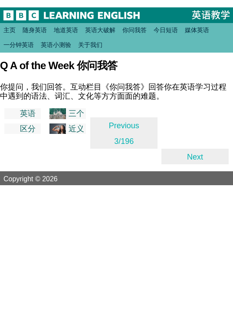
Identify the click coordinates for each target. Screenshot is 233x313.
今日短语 (166, 30)
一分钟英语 (18, 44)
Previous (124, 125)
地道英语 (66, 30)
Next (195, 157)
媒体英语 (197, 30)
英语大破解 (100, 30)
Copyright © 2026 (41, 179)
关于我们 (90, 44)
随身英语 (35, 30)
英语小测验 (56, 44)
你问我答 (134, 30)
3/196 (124, 141)
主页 (9, 30)
